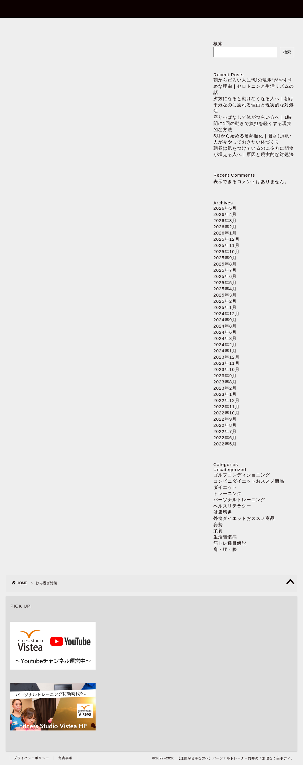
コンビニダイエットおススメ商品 (248, 481)
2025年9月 (225, 257)
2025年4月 (225, 288)
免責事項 (65, 758)
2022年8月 (225, 425)
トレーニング (227, 493)
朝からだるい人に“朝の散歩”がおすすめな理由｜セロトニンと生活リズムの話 (253, 86)
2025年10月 (226, 251)
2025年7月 (225, 270)
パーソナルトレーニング (151, 25)
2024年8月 (225, 325)
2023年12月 (226, 356)
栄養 (218, 530)
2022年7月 (225, 431)
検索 (218, 43)
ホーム (80, 25)
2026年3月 (225, 220)
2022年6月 (225, 437)
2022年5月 (225, 443)
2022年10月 (226, 412)
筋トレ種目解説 (229, 543)
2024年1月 (225, 350)
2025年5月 (225, 282)
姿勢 (218, 524)
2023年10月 (226, 369)
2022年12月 (226, 400)
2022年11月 (226, 406)
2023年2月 (225, 387)
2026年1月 (225, 232)
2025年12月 (226, 239)
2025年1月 (225, 307)
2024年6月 (225, 332)
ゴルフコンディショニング (241, 474)
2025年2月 (225, 301)
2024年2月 (225, 344)
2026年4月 (225, 214)
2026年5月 (225, 208)
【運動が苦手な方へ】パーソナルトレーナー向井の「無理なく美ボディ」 (151, 8)
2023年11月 (226, 363)
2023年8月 (225, 381)
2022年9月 (225, 418)
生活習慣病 (225, 536)
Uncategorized (229, 469)
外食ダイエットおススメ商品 (244, 518)
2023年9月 (225, 375)
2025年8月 (225, 263)
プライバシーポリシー (31, 758)
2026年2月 (225, 226)
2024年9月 (225, 319)
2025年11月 (226, 245)
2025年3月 (225, 294)
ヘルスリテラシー (232, 505)
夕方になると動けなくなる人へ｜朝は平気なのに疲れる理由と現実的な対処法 (253, 104)
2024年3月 (225, 338)
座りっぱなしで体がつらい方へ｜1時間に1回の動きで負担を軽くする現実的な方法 (252, 123)
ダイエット (223, 25)
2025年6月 (225, 276)
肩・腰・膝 (225, 549)
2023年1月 (225, 394)
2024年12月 (226, 313)
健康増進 (222, 512)
